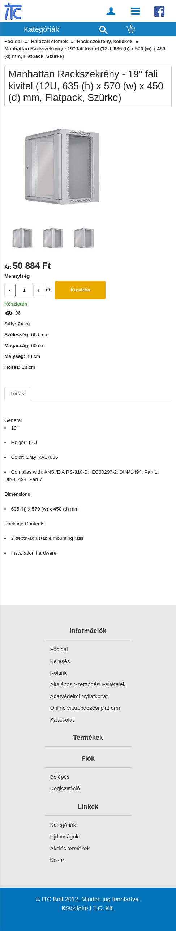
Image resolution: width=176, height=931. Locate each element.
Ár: (8, 267)
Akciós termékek (70, 848)
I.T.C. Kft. (102, 908)
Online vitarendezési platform (85, 708)
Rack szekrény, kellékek (105, 41)
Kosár (57, 860)
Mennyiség (17, 276)
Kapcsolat (62, 720)
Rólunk (58, 673)
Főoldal (13, 41)
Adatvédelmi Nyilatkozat (79, 696)
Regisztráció (65, 788)
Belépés (60, 777)
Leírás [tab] (17, 393)
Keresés (60, 661)
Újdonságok (64, 836)
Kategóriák (63, 825)
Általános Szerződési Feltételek (88, 684)
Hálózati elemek (49, 41)
